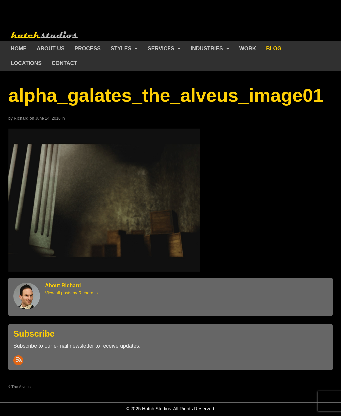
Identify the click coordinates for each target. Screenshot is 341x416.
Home (19, 48)
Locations (26, 63)
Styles (121, 48)
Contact (64, 63)
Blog (273, 48)
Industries (207, 48)
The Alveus (19, 386)
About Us (51, 48)
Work (247, 48)
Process (88, 48)
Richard (21, 118)
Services (161, 48)
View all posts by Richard (72, 292)
